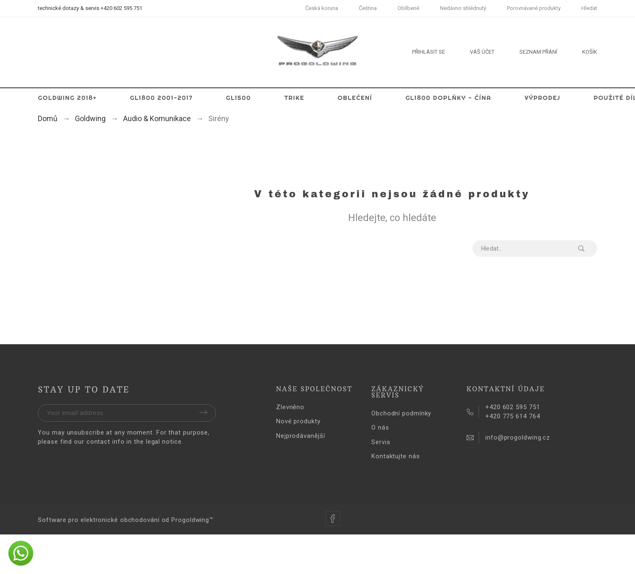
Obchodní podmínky (401, 413)
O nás (380, 427)
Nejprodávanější (300, 436)
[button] (20, 553)
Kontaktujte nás (395, 456)
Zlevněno (290, 407)
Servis (380, 442)
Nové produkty (298, 421)
